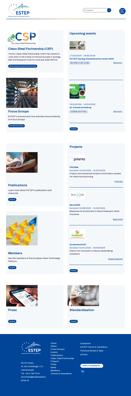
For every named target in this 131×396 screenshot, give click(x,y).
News (53, 367)
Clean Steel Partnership (62, 358)
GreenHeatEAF (115, 259)
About (54, 346)
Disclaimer (85, 343)
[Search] (97, 10)
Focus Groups (57, 349)
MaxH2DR (118, 219)
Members (55, 370)
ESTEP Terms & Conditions (93, 347)
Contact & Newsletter (61, 373)
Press (53, 364)
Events (54, 352)
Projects (55, 361)
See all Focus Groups (16, 125)
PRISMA (118, 181)
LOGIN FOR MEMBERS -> (92, 366)
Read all (73, 129)
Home (54, 343)
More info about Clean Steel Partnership (23, 66)
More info (117, 63)
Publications (57, 355)
